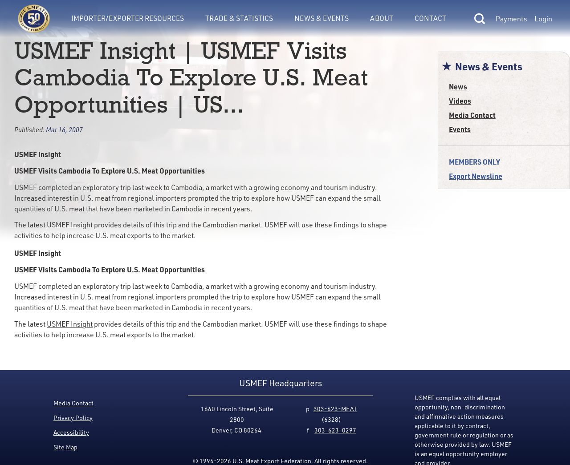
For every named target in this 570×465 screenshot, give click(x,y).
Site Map (65, 447)
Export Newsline (475, 176)
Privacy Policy (73, 417)
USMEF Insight (70, 224)
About (381, 18)
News (458, 86)
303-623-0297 (335, 430)
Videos (460, 100)
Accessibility (71, 432)
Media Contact (472, 115)
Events (460, 129)
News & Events (321, 18)
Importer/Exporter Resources (127, 18)
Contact (430, 18)
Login (543, 19)
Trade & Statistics (239, 18)
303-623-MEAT (335, 408)
